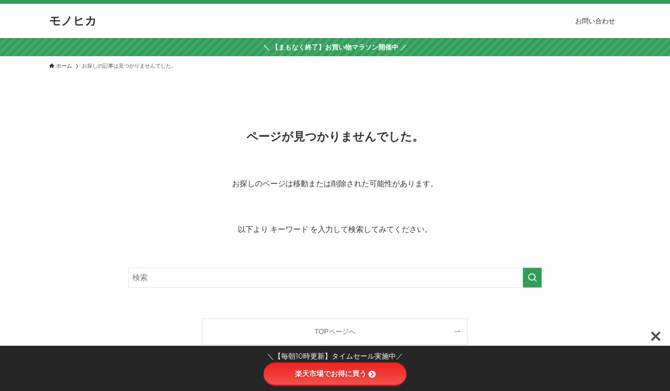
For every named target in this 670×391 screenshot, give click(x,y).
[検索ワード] (335, 278)
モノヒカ (73, 21)
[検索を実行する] (532, 278)
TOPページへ (335, 331)
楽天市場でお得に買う (335, 373)
